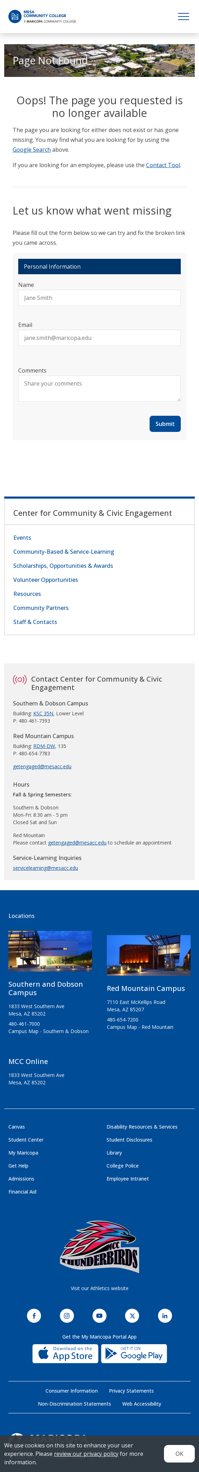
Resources (27, 594)
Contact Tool (163, 165)
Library (114, 1152)
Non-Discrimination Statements (74, 1403)
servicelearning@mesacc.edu (45, 868)
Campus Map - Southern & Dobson (48, 1031)
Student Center (25, 1139)
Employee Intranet (128, 1178)
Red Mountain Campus (146, 988)
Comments (32, 370)
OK (179, 1454)
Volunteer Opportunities (45, 580)
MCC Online (28, 1061)
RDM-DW (44, 746)
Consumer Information (72, 1390)
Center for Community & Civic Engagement (92, 512)
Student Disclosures (129, 1139)
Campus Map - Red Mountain (140, 1027)
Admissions (21, 1178)
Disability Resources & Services (142, 1126)
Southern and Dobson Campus (45, 988)
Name (26, 285)
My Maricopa (23, 1152)
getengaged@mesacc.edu (42, 766)
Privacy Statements (131, 1390)
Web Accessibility (141, 1403)
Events (22, 537)
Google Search (32, 149)
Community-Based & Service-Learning (63, 552)
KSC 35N (43, 713)
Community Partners (41, 608)
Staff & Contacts (35, 622)
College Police (123, 1165)
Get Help (18, 1165)
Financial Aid (22, 1191)
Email (25, 325)
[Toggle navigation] (184, 16)
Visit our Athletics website (100, 1288)
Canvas (16, 1126)
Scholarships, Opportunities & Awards (63, 566)
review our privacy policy (86, 1454)
